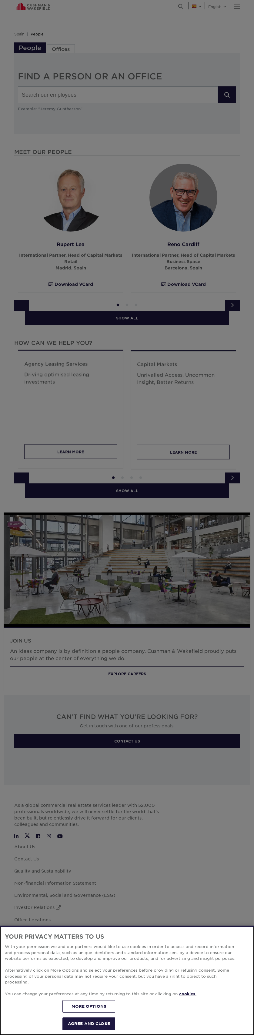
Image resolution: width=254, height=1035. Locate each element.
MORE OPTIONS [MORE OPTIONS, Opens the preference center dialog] (89, 1006)
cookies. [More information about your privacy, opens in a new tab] (187, 993)
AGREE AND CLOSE (89, 1023)
